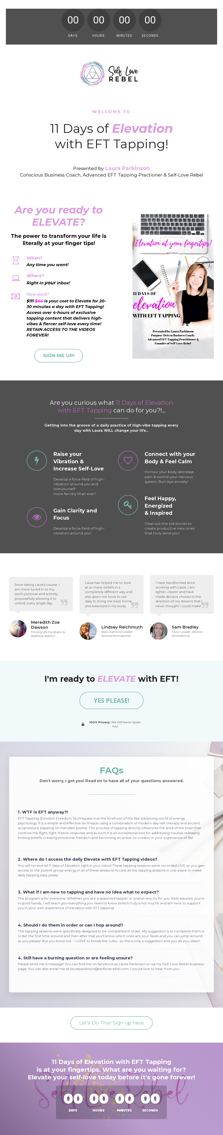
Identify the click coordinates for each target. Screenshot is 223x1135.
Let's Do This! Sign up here (111, 1023)
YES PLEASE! (111, 700)
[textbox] (67, 294)
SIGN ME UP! (58, 355)
